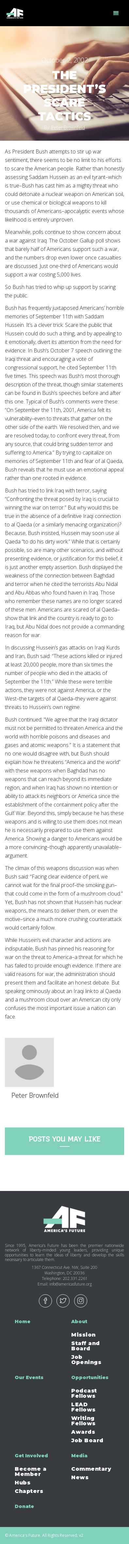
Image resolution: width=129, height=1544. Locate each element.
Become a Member (30, 1471)
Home (22, 1321)
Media (79, 1456)
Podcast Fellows (84, 1393)
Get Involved (31, 1456)
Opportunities (89, 1377)
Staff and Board (85, 1346)
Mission (83, 1335)
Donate (24, 1506)
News (80, 1477)
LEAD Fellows (83, 1407)
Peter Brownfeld (68, 127)
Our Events (29, 1377)
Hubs (22, 1483)
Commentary (91, 1469)
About (79, 1321)
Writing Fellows (83, 1421)
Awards (83, 1432)
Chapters (29, 1491)
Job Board (87, 1440)
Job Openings (86, 1359)
